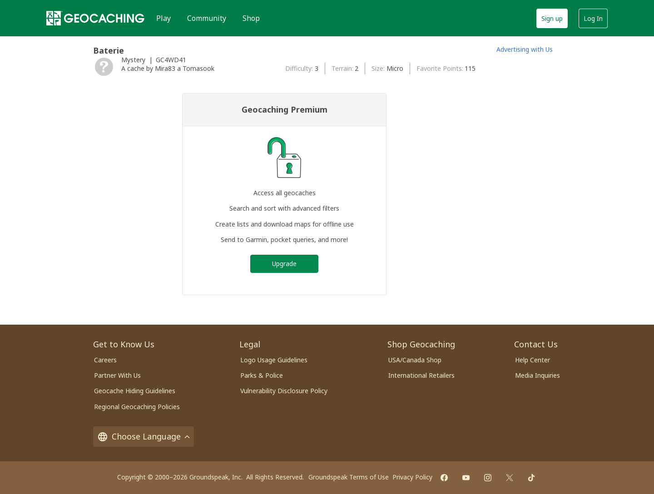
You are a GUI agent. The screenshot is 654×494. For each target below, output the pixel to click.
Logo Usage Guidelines (273, 360)
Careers (105, 360)
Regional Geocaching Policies (137, 406)
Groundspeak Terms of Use (348, 477)
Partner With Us (117, 375)
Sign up (552, 18)
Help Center (532, 360)
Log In (593, 18)
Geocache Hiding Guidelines (134, 390)
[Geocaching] (95, 18)
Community (206, 18)
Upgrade (284, 263)
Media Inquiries (537, 375)
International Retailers (421, 375)
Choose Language (143, 436)
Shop (251, 18)
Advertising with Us (524, 49)
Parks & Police (261, 375)
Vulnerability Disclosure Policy (283, 390)
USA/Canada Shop (414, 360)
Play (163, 18)
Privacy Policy (412, 477)
